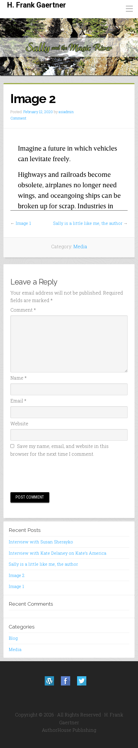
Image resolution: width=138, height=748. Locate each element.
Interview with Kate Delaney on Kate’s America (57, 553)
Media (80, 246)
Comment (18, 118)
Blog (13, 638)
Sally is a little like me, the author (87, 223)
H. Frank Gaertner (36, 5)
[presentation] (54, 473)
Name (18, 378)
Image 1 (23, 223)
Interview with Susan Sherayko (41, 542)
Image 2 (17, 575)
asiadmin (66, 111)
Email (18, 401)
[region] (69, 47)
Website (19, 423)
